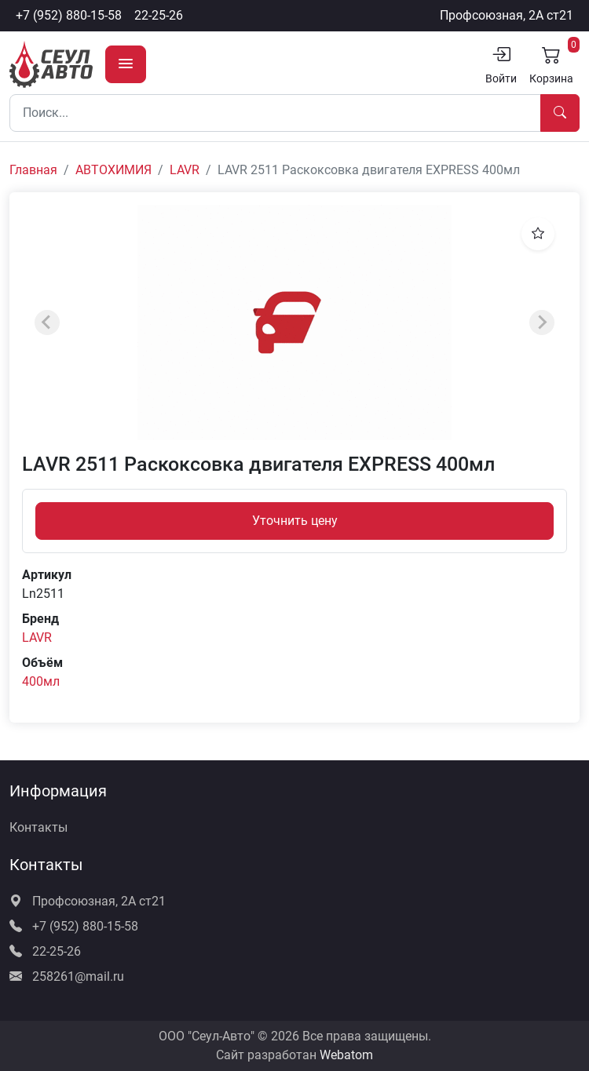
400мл (41, 681)
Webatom (346, 1054)
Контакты (38, 827)
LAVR (184, 169)
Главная (33, 169)
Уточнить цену (295, 520)
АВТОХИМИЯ (113, 169)
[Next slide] (541, 322)
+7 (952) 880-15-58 (69, 15)
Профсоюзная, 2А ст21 (506, 15)
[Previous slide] (47, 322)
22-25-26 (158, 15)
